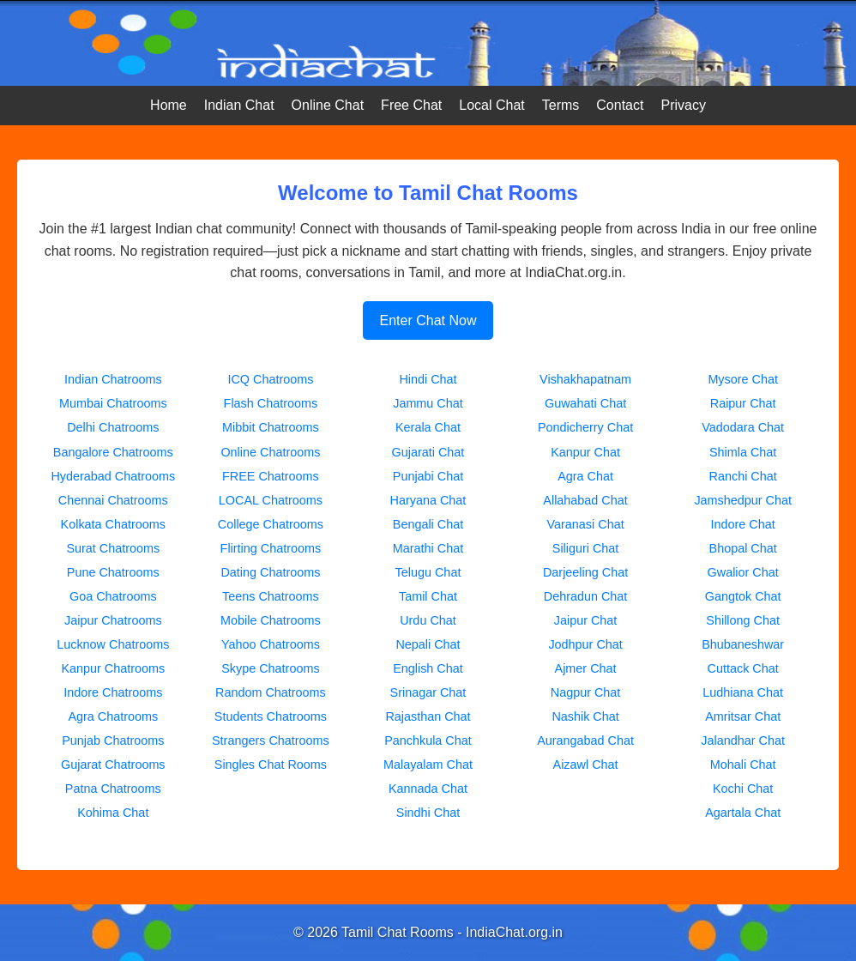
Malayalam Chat (428, 764)
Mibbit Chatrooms (270, 427)
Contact (619, 105)
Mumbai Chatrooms (113, 403)
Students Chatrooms (270, 716)
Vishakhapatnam (585, 379)
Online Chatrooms (270, 452)
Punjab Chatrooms (113, 740)
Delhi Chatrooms (113, 427)
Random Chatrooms (270, 692)
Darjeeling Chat (585, 572)
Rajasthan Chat (427, 716)
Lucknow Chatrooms (113, 644)
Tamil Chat (428, 596)
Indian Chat (239, 105)
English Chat (428, 668)
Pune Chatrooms (113, 572)
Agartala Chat (743, 812)
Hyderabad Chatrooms (113, 476)
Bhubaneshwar (743, 644)
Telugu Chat (428, 572)
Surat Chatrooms (113, 548)
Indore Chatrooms (112, 692)
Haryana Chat (428, 500)
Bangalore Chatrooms (113, 452)
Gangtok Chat (743, 596)
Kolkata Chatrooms (113, 524)
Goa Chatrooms (113, 596)
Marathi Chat (428, 548)
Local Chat (492, 105)
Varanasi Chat (585, 524)
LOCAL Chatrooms (271, 500)
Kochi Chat (743, 788)
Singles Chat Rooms (270, 764)
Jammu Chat (428, 403)
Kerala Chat (428, 427)
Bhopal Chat (743, 548)
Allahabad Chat (585, 500)
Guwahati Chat (585, 403)
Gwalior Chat (743, 572)
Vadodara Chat (743, 427)
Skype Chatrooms (270, 668)
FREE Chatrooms (270, 476)
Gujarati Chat (428, 452)
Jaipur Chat (586, 620)
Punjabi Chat (428, 476)
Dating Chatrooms (270, 572)
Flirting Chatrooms (271, 548)
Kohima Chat (112, 812)
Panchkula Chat (428, 740)
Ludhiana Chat (742, 692)
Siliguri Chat (585, 548)
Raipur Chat (743, 403)
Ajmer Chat (586, 668)
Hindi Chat (427, 379)
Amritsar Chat (743, 716)
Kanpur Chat (585, 452)
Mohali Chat (743, 764)
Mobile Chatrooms (270, 620)
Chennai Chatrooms (113, 500)
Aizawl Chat (585, 764)
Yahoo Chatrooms (270, 644)
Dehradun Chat (586, 596)
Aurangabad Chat (585, 740)
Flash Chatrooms (271, 403)
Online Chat (328, 105)
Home (168, 105)
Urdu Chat (428, 620)
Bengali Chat (428, 524)
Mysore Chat (743, 379)
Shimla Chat (742, 452)
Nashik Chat (585, 716)
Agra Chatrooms (113, 716)
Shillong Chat (743, 620)
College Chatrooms (270, 524)
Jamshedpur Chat (743, 500)
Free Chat (411, 105)
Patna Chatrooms (113, 788)
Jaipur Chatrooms (113, 620)
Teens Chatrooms (270, 596)
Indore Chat (743, 524)
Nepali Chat (427, 644)
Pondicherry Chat (585, 427)
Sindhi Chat (428, 812)
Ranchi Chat (743, 476)
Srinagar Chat (428, 692)
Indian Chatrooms (113, 379)
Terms (561, 105)
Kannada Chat (428, 788)
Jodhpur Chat (585, 644)
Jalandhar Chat (743, 740)
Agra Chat (585, 476)
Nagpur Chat (586, 692)
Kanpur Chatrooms (113, 668)
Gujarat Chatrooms (113, 764)
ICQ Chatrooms (270, 379)
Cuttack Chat (743, 668)
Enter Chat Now (428, 320)
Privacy (682, 105)
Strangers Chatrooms (270, 740)
